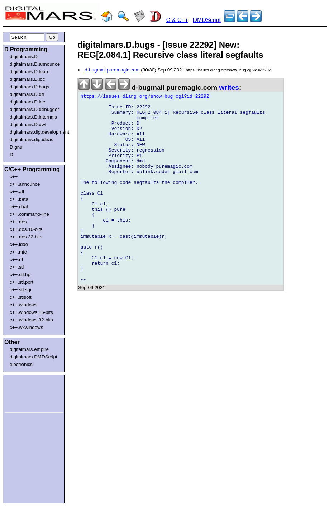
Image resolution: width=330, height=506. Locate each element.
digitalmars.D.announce (35, 64)
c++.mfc (18, 252)
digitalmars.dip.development (35, 132)
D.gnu (16, 147)
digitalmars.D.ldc (27, 79)
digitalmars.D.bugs (29, 86)
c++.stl (17, 267)
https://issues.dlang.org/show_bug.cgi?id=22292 (145, 97)
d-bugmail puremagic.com (112, 70)
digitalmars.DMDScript (33, 356)
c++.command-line (29, 214)
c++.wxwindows (26, 327)
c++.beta (19, 199)
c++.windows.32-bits (31, 319)
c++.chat (19, 206)
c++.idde (19, 244)
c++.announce (25, 184)
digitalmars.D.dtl (27, 94)
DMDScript (207, 20)
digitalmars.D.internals (33, 117)
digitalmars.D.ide (27, 102)
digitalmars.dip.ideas (31, 139)
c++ (14, 176)
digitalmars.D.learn (29, 71)
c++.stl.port (21, 282)
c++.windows (23, 304)
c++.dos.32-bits (26, 237)
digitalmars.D (24, 56)
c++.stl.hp (20, 274)
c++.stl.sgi (20, 289)
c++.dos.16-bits (26, 229)
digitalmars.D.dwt (28, 124)
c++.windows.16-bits (31, 312)
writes (229, 87)
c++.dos (18, 221)
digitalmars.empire (29, 349)
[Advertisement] (25, 392)
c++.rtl (16, 259)
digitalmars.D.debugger (34, 109)
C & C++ (177, 20)
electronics (21, 364)
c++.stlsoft (21, 297)
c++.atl (17, 191)
